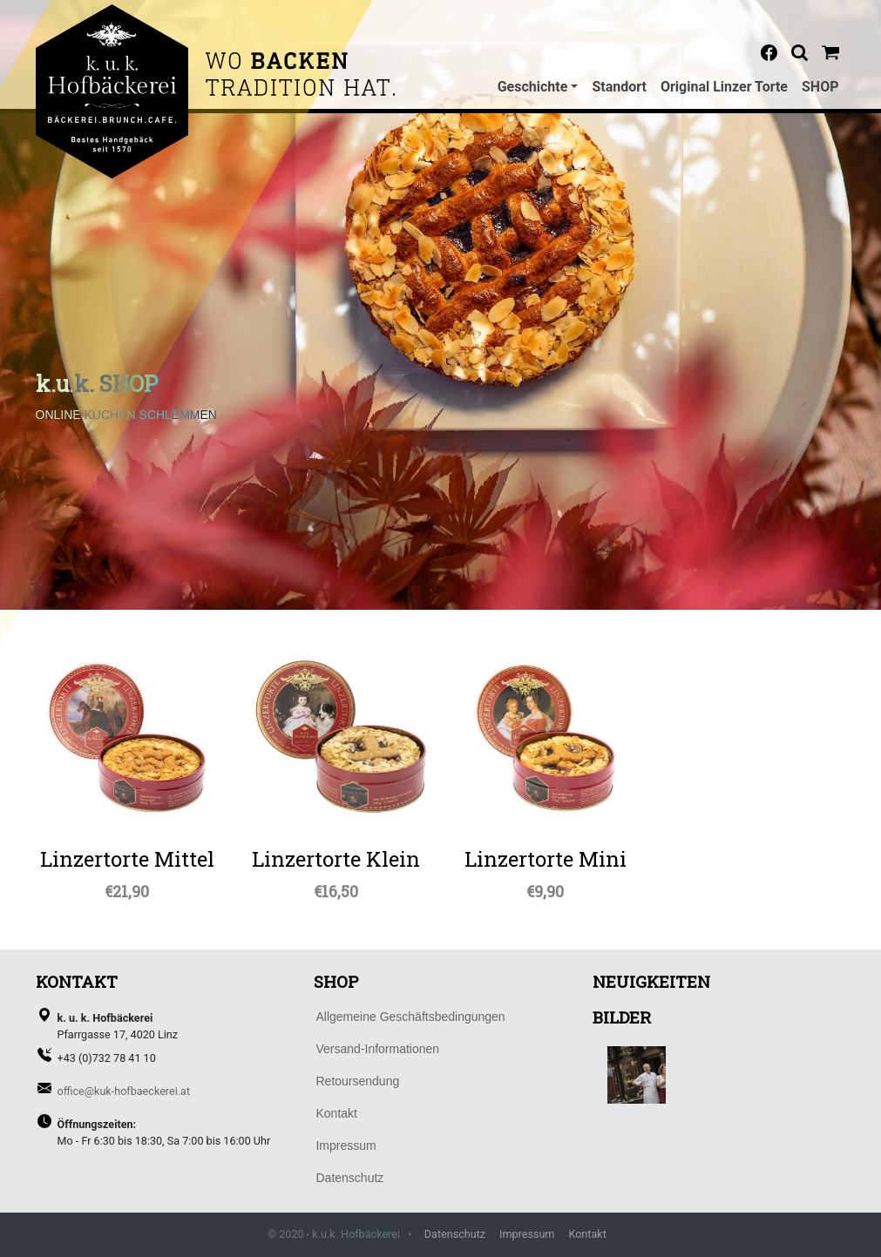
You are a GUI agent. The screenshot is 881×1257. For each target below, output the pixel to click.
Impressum (526, 1233)
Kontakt (587, 1233)
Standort (619, 86)
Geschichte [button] (533, 86)
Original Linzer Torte (724, 86)
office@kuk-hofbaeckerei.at (124, 1091)
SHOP (820, 86)
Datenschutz (454, 1233)
